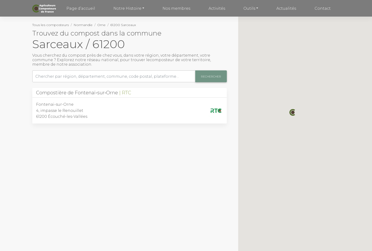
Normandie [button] (83, 25)
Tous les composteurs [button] (50, 25)
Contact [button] (323, 8)
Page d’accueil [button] (80, 8)
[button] (292, 112)
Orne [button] (101, 25)
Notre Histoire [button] (127, 8)
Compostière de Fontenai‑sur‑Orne (83, 93)
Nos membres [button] (176, 8)
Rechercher (211, 76)
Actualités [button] (286, 8)
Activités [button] (217, 8)
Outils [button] (249, 8)
